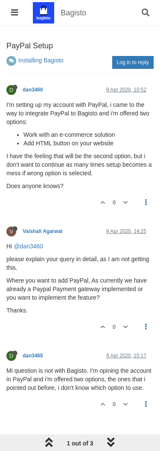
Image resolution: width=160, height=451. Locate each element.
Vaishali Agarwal (42, 231)
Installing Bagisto (41, 60)
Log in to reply (133, 62)
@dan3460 (28, 246)
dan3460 (33, 90)
